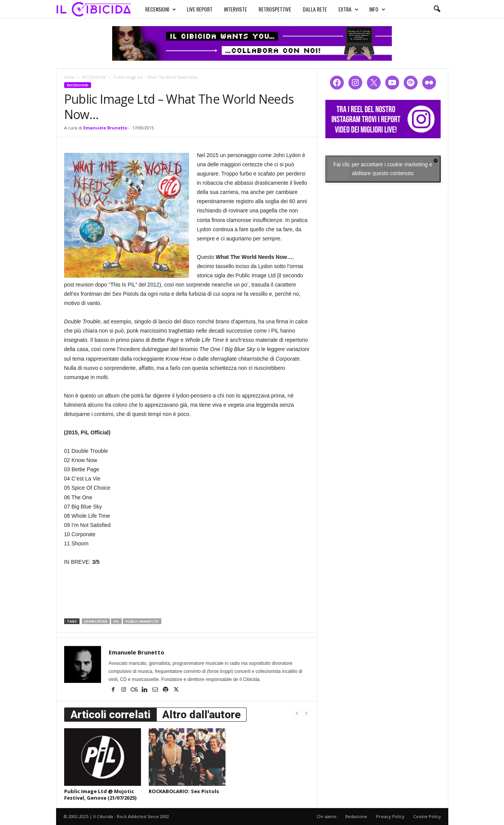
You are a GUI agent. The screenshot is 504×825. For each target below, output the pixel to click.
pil (116, 621)
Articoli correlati (110, 714)
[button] (436, 9)
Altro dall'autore (201, 714)
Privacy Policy (390, 816)
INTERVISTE (228, 8)
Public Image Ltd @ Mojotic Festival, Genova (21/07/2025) (100, 794)
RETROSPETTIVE (267, 8)
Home (69, 77)
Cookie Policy (427, 816)
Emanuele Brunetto (105, 128)
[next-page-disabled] (306, 713)
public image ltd (142, 621)
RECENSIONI (153, 8)
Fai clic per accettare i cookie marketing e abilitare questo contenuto (383, 168)
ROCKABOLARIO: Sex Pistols (184, 791)
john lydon (96, 621)
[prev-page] (297, 713)
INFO (370, 8)
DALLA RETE (307, 8)
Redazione (356, 816)
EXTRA (341, 8)
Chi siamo (327, 816)
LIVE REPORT (192, 8)
